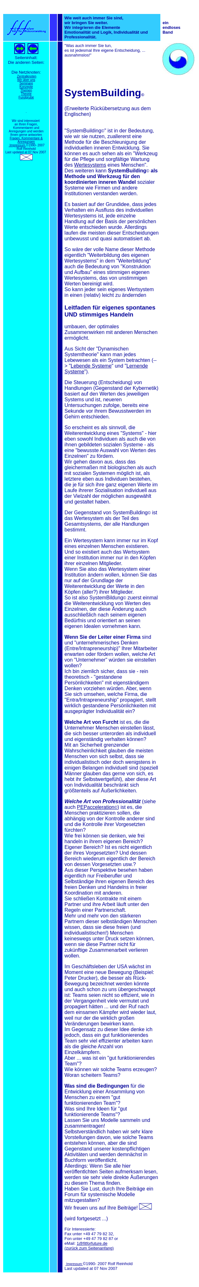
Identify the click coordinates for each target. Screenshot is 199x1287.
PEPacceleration (97, 807)
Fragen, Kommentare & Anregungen (26, 140)
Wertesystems (90, 165)
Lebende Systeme (91, 366)
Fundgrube (26, 97)
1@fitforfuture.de (92, 1243)
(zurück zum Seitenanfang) (89, 1248)
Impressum (17, 145)
